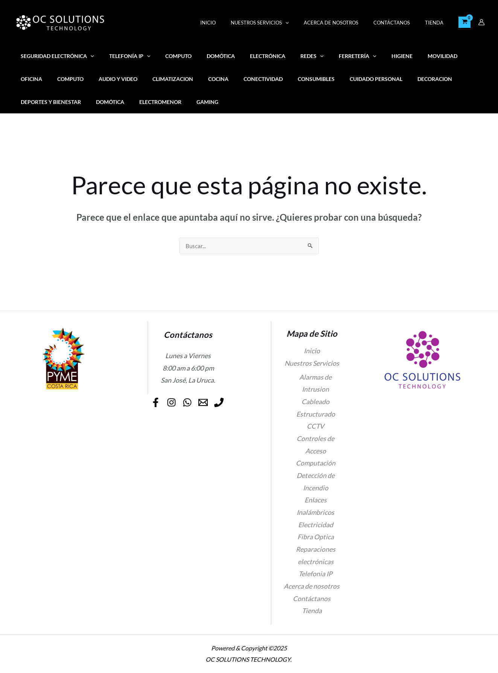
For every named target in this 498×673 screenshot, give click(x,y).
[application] (303, 23)
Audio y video (75, 79)
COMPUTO (168, 56)
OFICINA (443, 56)
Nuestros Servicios (278, 23)
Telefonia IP (315, 574)
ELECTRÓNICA (249, 56)
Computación (315, 463)
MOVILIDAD (406, 56)
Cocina (167, 79)
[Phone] (191, 410)
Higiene (370, 56)
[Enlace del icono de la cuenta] (481, 22)
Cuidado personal (312, 79)
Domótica (206, 56)
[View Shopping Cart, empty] (464, 22)
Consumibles (256, 79)
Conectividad (207, 79)
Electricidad (315, 525)
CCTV (315, 426)
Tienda (437, 23)
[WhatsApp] (195, 399)
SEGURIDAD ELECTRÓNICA (55, 56)
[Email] (220, 399)
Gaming (121, 102)
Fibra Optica (315, 537)
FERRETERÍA (330, 56)
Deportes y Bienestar (425, 79)
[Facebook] (146, 399)
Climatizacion (125, 79)
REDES (289, 56)
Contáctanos (399, 23)
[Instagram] (171, 399)
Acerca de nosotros (344, 23)
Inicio (231, 23)
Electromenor (79, 102)
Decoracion (366, 79)
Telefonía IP (123, 56)
